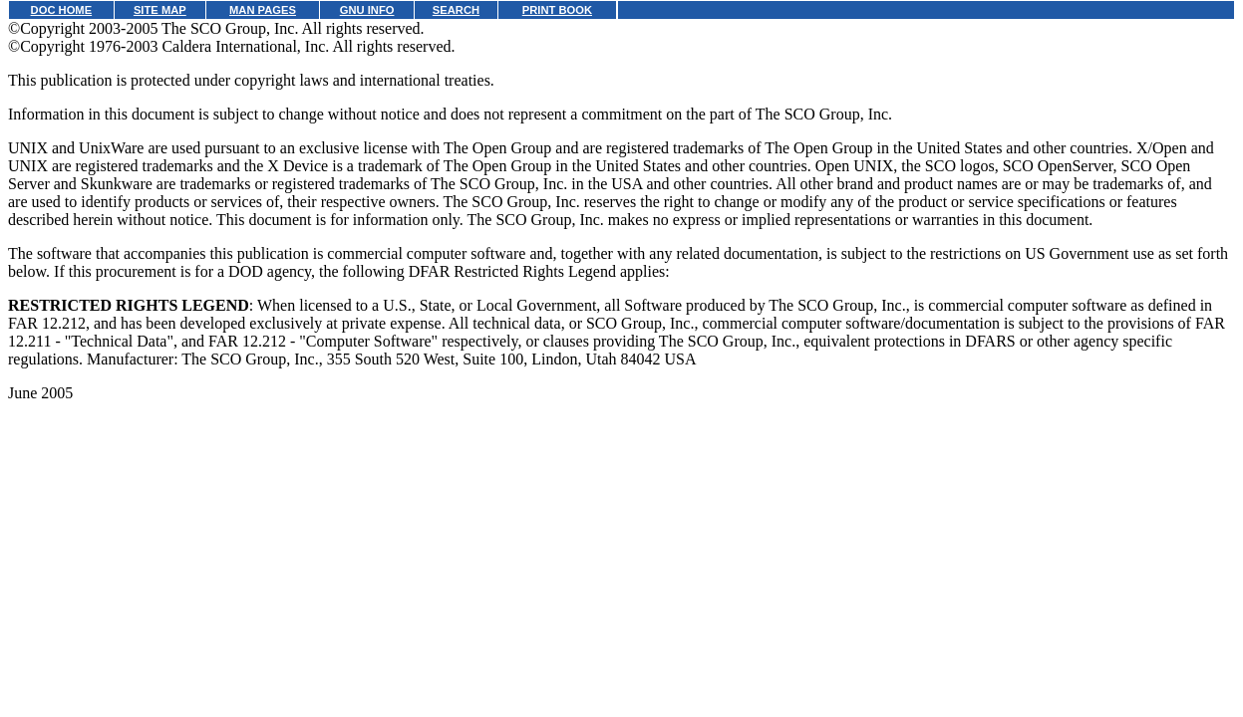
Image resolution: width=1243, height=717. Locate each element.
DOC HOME (62, 10)
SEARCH (456, 10)
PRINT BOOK (557, 10)
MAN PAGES (262, 10)
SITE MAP (160, 10)
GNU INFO (367, 10)
